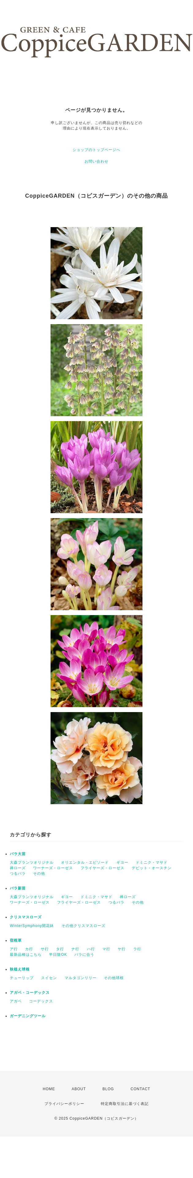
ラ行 (137, 949)
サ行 (45, 949)
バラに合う (84, 954)
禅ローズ (18, 868)
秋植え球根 (20, 969)
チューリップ (22, 978)
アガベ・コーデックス (30, 992)
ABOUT (79, 1089)
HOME (49, 1089)
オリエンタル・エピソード (85, 862)
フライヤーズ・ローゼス (102, 868)
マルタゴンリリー (80, 978)
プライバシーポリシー (64, 1104)
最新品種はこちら (26, 954)
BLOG (108, 1089)
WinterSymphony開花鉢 (32, 926)
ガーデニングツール (28, 1016)
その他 (39, 873)
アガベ (16, 1001)
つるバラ (18, 873)
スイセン (49, 978)
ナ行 (75, 949)
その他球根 (114, 978)
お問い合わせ (96, 161)
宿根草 (16, 940)
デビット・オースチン (152, 868)
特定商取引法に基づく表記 (125, 1104)
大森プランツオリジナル (32, 862)
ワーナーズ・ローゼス (53, 868)
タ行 (60, 949)
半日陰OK (58, 954)
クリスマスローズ (26, 917)
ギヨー (122, 862)
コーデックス (41, 1001)
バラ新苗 (18, 888)
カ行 (29, 949)
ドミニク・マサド (152, 862)
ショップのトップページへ (96, 150)
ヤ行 (122, 949)
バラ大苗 (18, 854)
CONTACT (140, 1089)
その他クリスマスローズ (83, 926)
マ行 (106, 949)
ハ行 (91, 949)
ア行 (14, 949)
